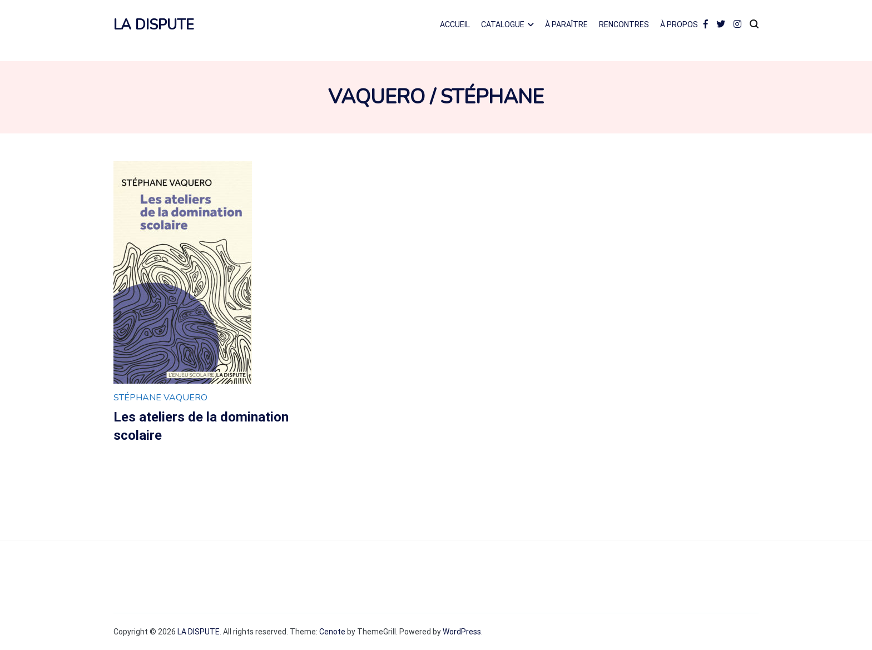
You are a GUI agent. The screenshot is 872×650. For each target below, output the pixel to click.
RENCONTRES (624, 24)
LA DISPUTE (153, 24)
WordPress (462, 631)
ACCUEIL (455, 24)
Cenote (332, 631)
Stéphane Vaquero (160, 397)
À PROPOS (679, 24)
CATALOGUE (502, 24)
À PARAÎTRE (566, 24)
